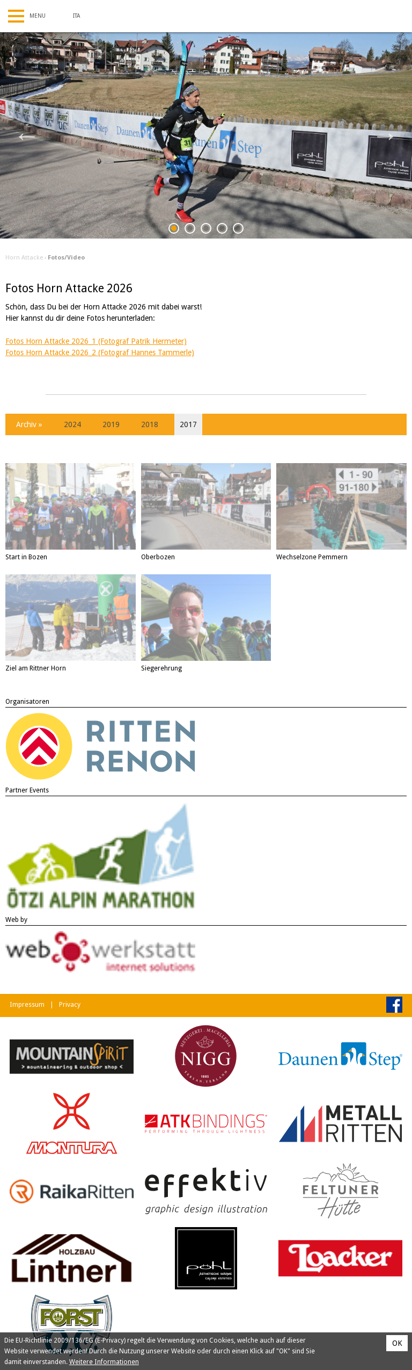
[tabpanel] (206, 135)
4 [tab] (222, 230)
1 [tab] (174, 230)
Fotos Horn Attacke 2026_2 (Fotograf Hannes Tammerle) (99, 352)
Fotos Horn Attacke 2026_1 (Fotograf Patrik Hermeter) (96, 341)
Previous (26, 135)
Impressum (27, 1004)
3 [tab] (206, 230)
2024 (72, 424)
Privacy (69, 1004)
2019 (111, 424)
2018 (149, 424)
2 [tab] (190, 230)
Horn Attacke (24, 257)
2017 (188, 424)
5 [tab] (238, 230)
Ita (76, 15)
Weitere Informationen (104, 1362)
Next (385, 135)
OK (397, 1343)
